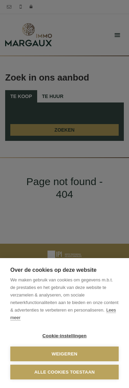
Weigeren (64, 353)
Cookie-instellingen (64, 335)
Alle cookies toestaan (64, 372)
